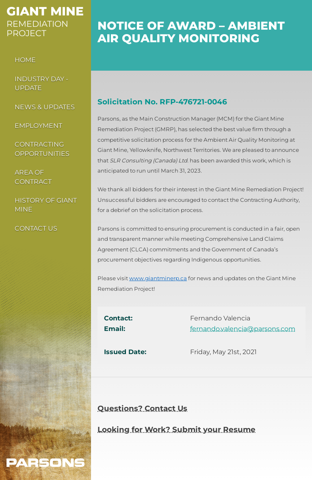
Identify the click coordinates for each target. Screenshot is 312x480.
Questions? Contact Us (142, 408)
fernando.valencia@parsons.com (242, 329)
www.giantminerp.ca (158, 278)
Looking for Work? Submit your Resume (177, 429)
